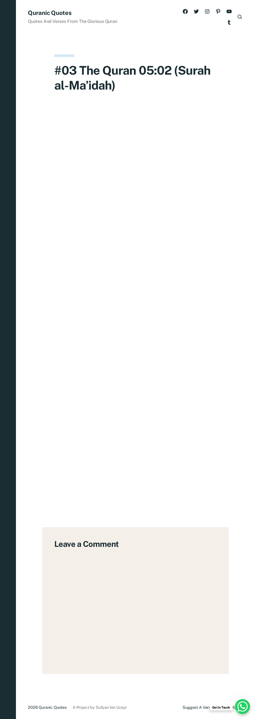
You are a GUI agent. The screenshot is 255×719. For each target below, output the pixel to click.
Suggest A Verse (198, 707)
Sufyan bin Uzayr (111, 707)
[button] (8, 359)
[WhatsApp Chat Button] (242, 706)
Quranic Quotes (50, 13)
